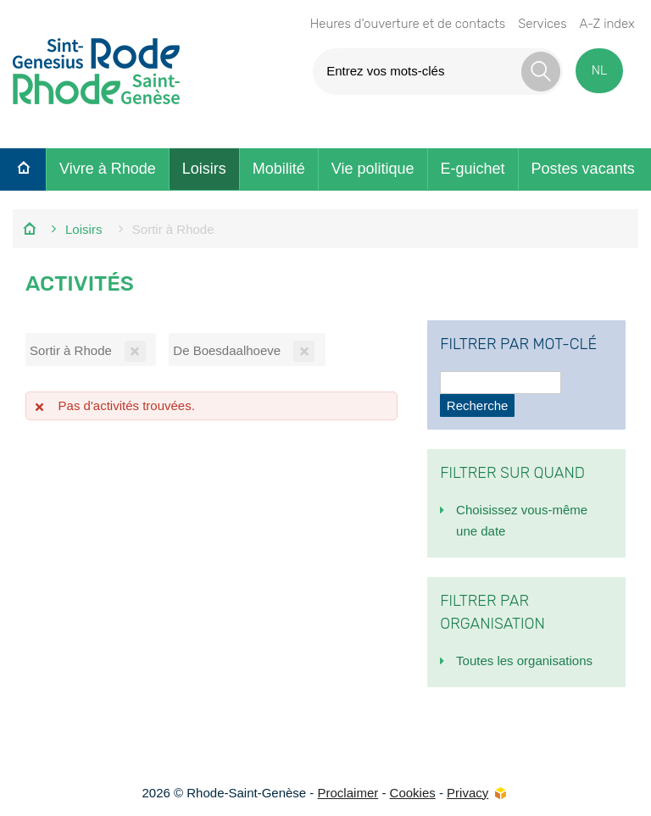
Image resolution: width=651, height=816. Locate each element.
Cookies (413, 792)
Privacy (467, 792)
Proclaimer (348, 792)
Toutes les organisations (524, 660)
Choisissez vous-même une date (521, 520)
